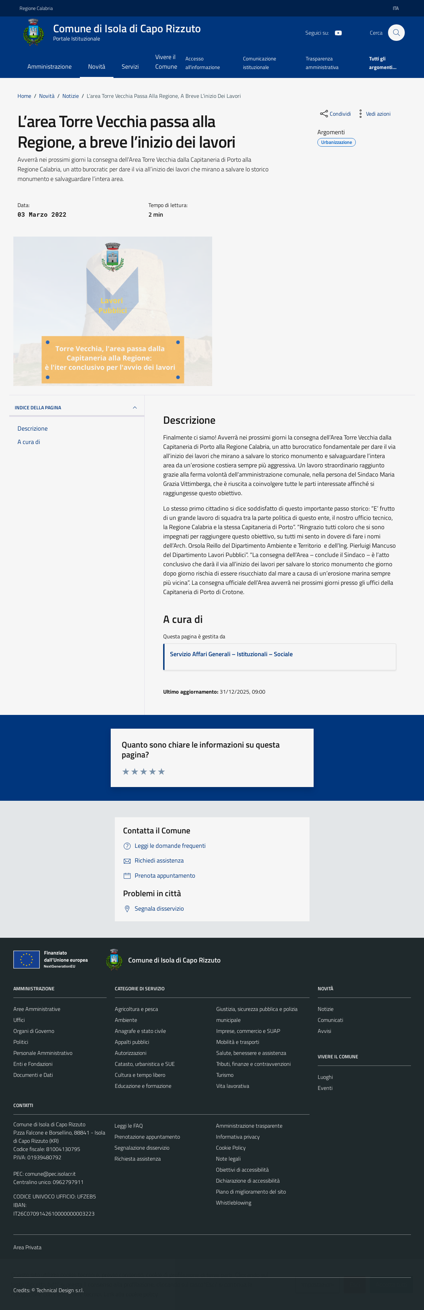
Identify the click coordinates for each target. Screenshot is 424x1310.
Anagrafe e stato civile (140, 1031)
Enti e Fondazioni (32, 1064)
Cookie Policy (231, 1147)
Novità (96, 66)
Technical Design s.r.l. (60, 1290)
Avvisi (324, 1031)
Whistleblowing (233, 1202)
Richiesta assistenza (137, 1158)
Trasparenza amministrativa (322, 63)
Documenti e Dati (33, 1075)
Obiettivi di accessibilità (242, 1169)
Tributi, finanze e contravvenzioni (253, 1064)
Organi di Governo (33, 1031)
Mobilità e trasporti (237, 1042)
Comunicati (330, 1020)
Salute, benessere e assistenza (251, 1053)
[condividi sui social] (334, 113)
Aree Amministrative (36, 1009)
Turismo (224, 1075)
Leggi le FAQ (128, 1125)
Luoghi (325, 1077)
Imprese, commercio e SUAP (248, 1031)
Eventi (325, 1088)
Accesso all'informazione (202, 63)
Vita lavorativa (232, 1086)
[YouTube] (335, 32)
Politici (20, 1042)
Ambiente (126, 1020)
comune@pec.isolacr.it (50, 1174)
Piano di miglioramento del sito (251, 1191)
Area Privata (27, 1247)
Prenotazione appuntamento (147, 1136)
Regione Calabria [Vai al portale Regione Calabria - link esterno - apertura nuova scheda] (36, 8)
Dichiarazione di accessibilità (248, 1180)
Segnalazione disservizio (141, 1147)
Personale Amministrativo (42, 1053)
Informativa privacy (238, 1136)
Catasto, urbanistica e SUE (145, 1064)
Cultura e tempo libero (140, 1075)
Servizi (130, 66)
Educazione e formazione (143, 1086)
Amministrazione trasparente (249, 1125)
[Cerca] (396, 32)
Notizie (326, 1009)
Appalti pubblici (132, 1042)
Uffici (19, 1020)
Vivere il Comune (166, 61)
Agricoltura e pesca (136, 1009)
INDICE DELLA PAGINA (77, 407)
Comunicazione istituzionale (259, 63)
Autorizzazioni (130, 1053)
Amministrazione (49, 66)
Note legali (228, 1158)
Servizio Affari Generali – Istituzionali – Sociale (231, 654)
